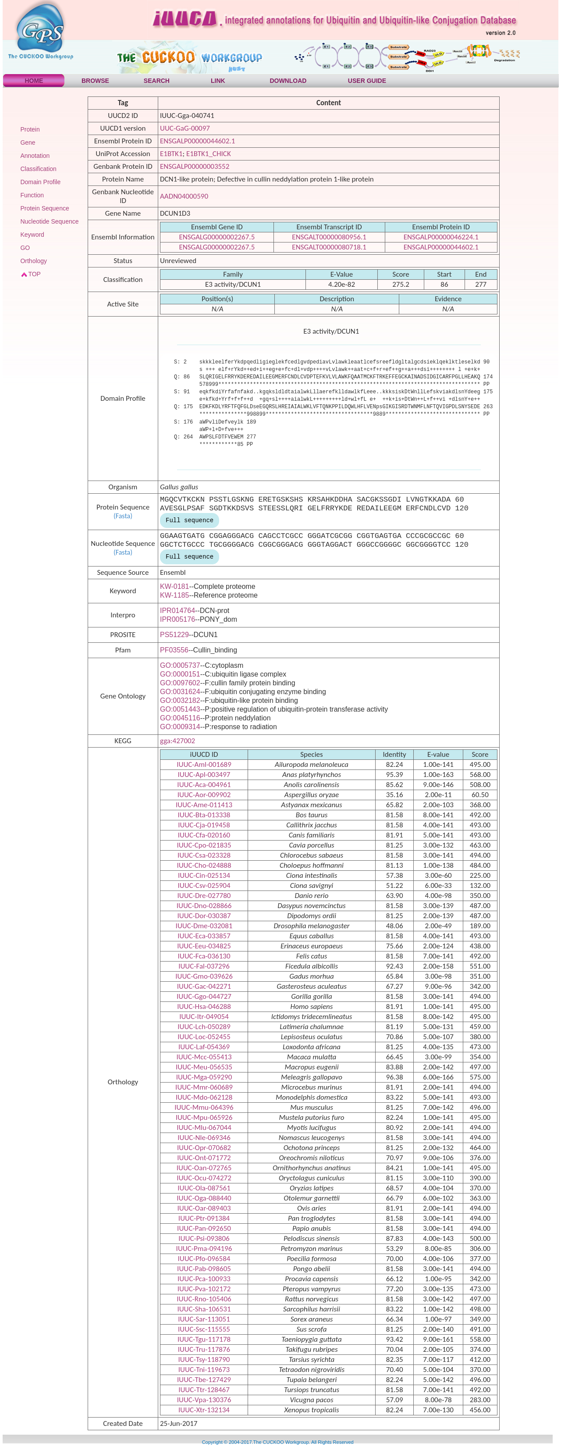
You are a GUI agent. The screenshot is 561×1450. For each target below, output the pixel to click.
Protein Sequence (44, 208)
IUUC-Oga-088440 (204, 1198)
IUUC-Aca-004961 (204, 784)
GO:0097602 (180, 683)
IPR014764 (177, 610)
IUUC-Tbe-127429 (204, 1379)
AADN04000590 (184, 196)
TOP (34, 274)
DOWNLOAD (288, 80)
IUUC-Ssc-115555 (204, 1329)
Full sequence (189, 520)
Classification (38, 168)
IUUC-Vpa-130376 (204, 1399)
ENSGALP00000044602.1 (197, 141)
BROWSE (95, 80)
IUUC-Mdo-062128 (204, 1097)
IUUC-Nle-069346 (204, 1137)
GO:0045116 (180, 718)
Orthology (33, 260)
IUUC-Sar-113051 (204, 1319)
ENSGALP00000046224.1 (441, 237)
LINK (218, 80)
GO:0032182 (180, 700)
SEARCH (157, 80)
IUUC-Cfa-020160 (204, 835)
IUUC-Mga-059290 (204, 1077)
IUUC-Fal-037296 (204, 966)
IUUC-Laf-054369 (204, 1046)
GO (25, 247)
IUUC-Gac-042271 (204, 986)
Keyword (32, 234)
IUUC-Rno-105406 (204, 1299)
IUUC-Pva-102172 (204, 1288)
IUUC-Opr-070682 (204, 1147)
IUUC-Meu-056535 (204, 1067)
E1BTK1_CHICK (208, 153)
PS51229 (174, 634)
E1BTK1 (171, 153)
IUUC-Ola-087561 (204, 1188)
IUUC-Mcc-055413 (203, 1057)
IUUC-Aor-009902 (204, 794)
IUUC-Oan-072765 (204, 1167)
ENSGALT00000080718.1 (329, 247)
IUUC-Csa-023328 (204, 855)
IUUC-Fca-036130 (204, 956)
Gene (27, 142)
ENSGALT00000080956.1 (329, 237)
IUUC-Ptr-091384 (204, 1218)
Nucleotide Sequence (49, 221)
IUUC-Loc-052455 (204, 1036)
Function (32, 195)
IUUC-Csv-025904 (204, 885)
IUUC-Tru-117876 (204, 1349)
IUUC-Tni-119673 (204, 1369)
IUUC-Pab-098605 (204, 1268)
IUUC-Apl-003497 (204, 774)
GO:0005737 (180, 665)
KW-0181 (174, 586)
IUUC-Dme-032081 (204, 925)
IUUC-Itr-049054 (204, 1016)
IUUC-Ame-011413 (204, 804)
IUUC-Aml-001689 (204, 764)
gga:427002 (177, 740)
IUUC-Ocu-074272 (204, 1178)
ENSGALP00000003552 (194, 166)
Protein (29, 129)
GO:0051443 (180, 709)
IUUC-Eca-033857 (204, 936)
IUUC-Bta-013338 (204, 814)
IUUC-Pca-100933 (204, 1278)
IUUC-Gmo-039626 (204, 976)
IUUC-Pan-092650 (204, 1228)
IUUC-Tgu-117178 (204, 1339)
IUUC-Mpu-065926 (204, 1117)
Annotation (35, 155)
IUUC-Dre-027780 (204, 895)
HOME (34, 80)
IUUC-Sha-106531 (204, 1309)
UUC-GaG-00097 (185, 128)
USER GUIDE (367, 80)
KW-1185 (174, 595)
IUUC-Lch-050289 (204, 1026)
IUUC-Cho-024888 (204, 865)
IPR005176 (177, 619)
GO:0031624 (180, 691)
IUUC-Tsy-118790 (204, 1359)
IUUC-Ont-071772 (204, 1157)
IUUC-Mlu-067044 (204, 1127)
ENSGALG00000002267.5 (217, 237)
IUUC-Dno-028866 (204, 905)
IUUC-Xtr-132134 (204, 1409)
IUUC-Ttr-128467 (204, 1389)
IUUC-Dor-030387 (204, 915)
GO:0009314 (180, 726)
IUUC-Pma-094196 (204, 1248)
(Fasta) (123, 516)
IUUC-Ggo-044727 (204, 996)
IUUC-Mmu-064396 (203, 1107)
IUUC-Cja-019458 (204, 825)
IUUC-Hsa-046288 (204, 1006)
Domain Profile (40, 181)
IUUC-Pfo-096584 (204, 1258)
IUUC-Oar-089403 (204, 1208)
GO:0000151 (180, 674)
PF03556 (174, 650)
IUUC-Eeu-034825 (204, 946)
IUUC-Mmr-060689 (204, 1087)
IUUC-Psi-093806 (203, 1238)
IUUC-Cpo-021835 (204, 845)
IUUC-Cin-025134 (204, 875)
